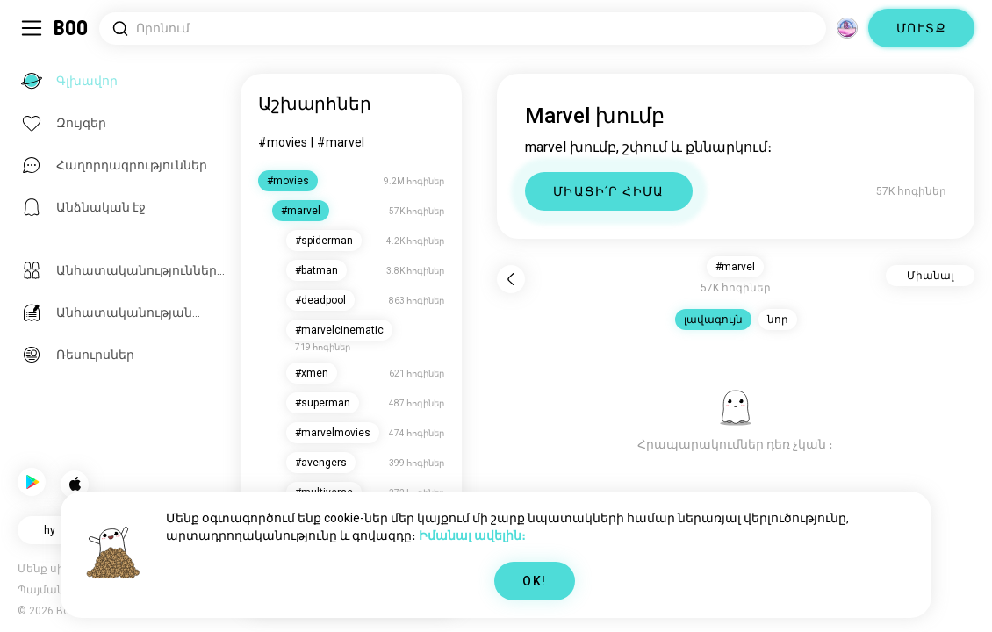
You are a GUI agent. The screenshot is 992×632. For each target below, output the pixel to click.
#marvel (342, 142)
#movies (284, 142)
